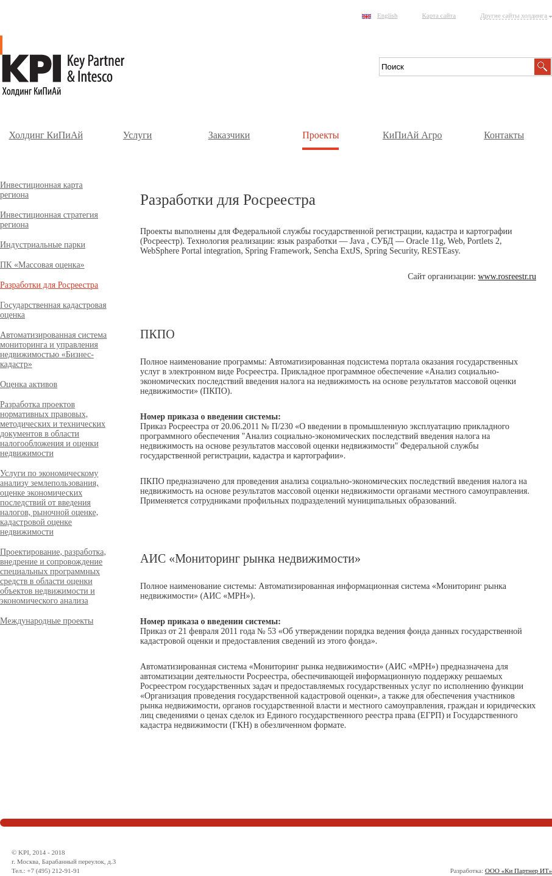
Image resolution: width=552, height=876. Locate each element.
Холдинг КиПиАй (46, 135)
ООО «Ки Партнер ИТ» (518, 870)
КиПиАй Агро (412, 135)
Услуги (137, 135)
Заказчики (229, 135)
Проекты (320, 135)
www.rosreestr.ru (507, 276)
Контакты (504, 135)
